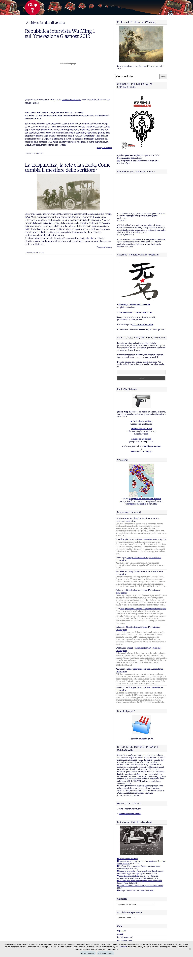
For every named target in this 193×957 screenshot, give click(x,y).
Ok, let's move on (87, 953)
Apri (119, 155)
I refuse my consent (105, 953)
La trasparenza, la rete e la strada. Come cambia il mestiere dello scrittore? (68, 167)
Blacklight (123, 947)
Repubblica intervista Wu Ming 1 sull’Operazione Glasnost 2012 (60, 33)
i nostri (142, 293)
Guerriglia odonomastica (135, 472)
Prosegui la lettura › (104, 148)
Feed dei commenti (125, 909)
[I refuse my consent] (190, 949)
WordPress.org (123, 912)
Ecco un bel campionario (130, 782)
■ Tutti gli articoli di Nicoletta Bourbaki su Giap (135, 859)
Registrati (121, 899)
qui (146, 402)
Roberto (119, 559)
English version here (126, 276)
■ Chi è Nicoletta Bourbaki (127, 827)
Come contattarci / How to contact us (135, 281)
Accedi (120, 902)
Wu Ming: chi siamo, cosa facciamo (134, 273)
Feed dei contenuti (125, 906)
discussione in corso (71, 99)
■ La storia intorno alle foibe (128, 844)
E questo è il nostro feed (141, 407)
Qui (118, 158)
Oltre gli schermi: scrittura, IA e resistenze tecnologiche (143, 508)
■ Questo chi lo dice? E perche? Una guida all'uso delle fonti (140, 854)
